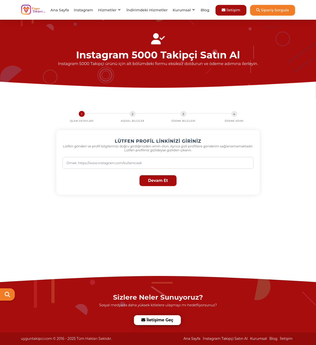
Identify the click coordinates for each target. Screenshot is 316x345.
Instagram (83, 10)
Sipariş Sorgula (272, 10)
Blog (205, 10)
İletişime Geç (158, 320)
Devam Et (158, 180)
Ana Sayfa (59, 10)
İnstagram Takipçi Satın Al (225, 338)
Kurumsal (182, 10)
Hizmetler (107, 10)
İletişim (231, 10)
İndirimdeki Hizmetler (147, 10)
